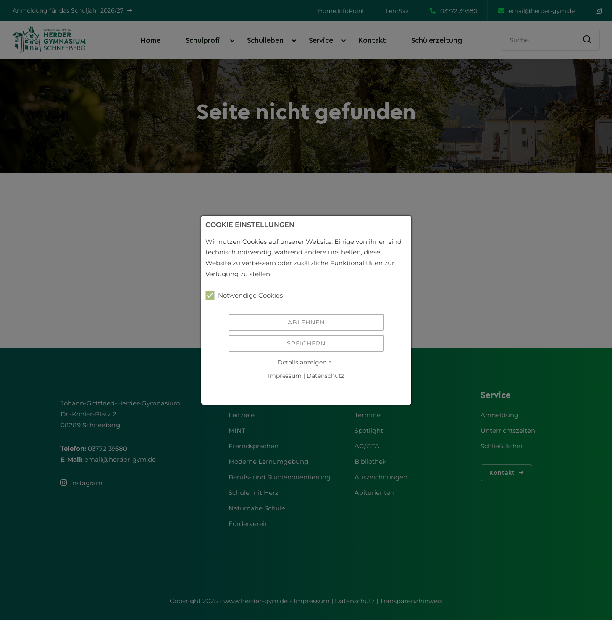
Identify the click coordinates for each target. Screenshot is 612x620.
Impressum (285, 376)
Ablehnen (306, 322)
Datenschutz (325, 376)
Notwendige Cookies (244, 295)
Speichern (306, 343)
